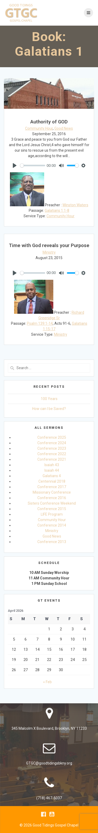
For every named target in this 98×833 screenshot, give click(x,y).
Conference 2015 (51, 509)
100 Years (49, 399)
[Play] (14, 165)
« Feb (47, 682)
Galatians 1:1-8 (57, 210)
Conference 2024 (51, 443)
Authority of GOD (49, 121)
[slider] (32, 165)
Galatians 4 (52, 476)
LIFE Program (52, 514)
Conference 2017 (51, 487)
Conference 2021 (51, 459)
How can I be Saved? (49, 409)
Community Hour (39, 128)
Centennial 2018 (51, 481)
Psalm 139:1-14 (40, 323)
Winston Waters (75, 205)
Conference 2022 (51, 454)
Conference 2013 (51, 542)
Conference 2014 (51, 525)
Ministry (49, 252)
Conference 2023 (51, 448)
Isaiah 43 (51, 465)
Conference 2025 (51, 437)
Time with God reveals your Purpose (49, 245)
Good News (63, 128)
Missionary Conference (52, 492)
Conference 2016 (51, 498)
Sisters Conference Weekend (52, 503)
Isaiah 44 (51, 470)
